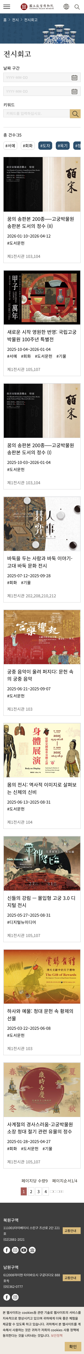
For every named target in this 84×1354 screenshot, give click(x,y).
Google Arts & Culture (32, 1250)
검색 (75, 113)
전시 (15, 19)
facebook (6, 1250)
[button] (66, 7)
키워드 (9, 104)
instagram (15, 1250)
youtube (23, 1250)
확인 (73, 1346)
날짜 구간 (11, 68)
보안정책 (56, 1335)
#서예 (10, 145)
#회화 (28, 145)
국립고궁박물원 (37, 6)
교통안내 (70, 1230)
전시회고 (31, 19)
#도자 (45, 145)
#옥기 (63, 145)
